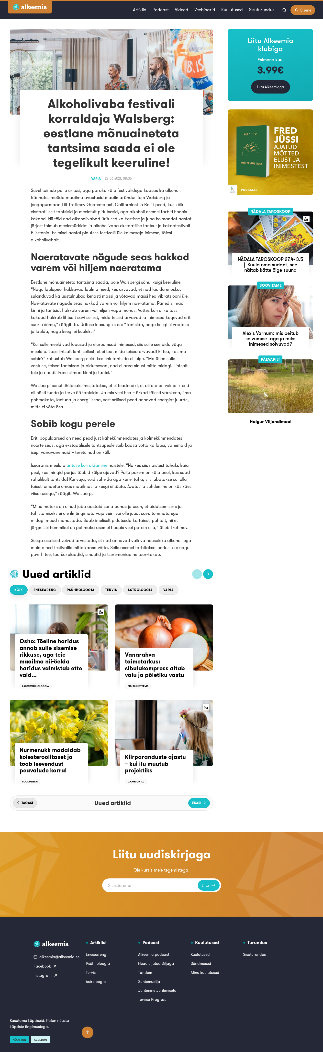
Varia (96, 178)
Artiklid (139, 9)
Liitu (209, 885)
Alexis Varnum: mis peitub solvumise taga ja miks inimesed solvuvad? (271, 338)
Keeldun (40, 1039)
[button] (197, 574)
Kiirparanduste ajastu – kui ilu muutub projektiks (155, 763)
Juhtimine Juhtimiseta (157, 990)
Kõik (18, 590)
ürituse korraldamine (87, 465)
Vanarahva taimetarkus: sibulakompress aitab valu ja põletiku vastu (155, 665)
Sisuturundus (261, 9)
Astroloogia (140, 590)
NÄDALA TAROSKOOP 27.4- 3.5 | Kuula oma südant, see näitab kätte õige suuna (270, 264)
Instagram (45, 975)
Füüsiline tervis (138, 686)
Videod (181, 9)
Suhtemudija (149, 981)
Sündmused (201, 963)
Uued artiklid (56, 574)
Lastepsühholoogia (35, 686)
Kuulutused (232, 9)
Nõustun (19, 1039)
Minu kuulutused (205, 972)
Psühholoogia (81, 590)
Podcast (161, 9)
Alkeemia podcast (153, 954)
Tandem (145, 972)
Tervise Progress (152, 999)
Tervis (111, 590)
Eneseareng (44, 590)
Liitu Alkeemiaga (270, 86)
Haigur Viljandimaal (270, 421)
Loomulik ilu (136, 781)
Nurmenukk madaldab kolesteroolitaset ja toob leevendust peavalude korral (50, 760)
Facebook (45, 966)
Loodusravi (30, 781)
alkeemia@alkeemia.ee (56, 956)
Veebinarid (204, 9)
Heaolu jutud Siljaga (156, 963)
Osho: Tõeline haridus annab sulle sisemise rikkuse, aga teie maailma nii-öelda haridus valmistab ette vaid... (51, 658)
